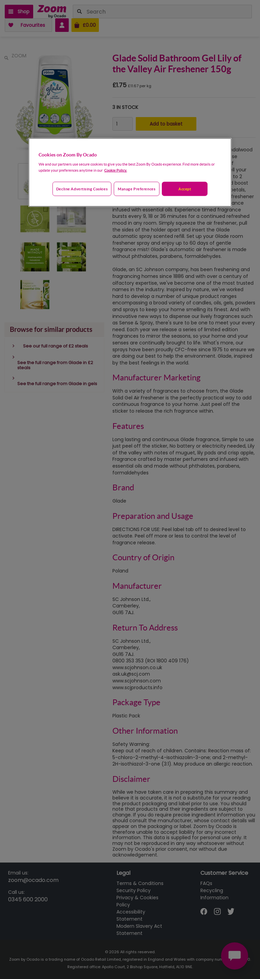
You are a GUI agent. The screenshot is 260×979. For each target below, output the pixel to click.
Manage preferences (136, 189)
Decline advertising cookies (82, 189)
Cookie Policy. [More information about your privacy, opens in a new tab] (115, 170)
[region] (130, 172)
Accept (184, 189)
